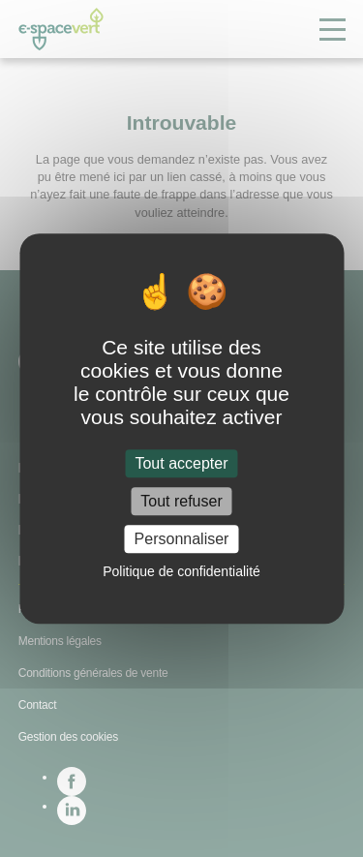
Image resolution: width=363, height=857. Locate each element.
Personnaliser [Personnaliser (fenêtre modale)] (182, 539)
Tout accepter (181, 463)
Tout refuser (181, 501)
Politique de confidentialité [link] (181, 571)
